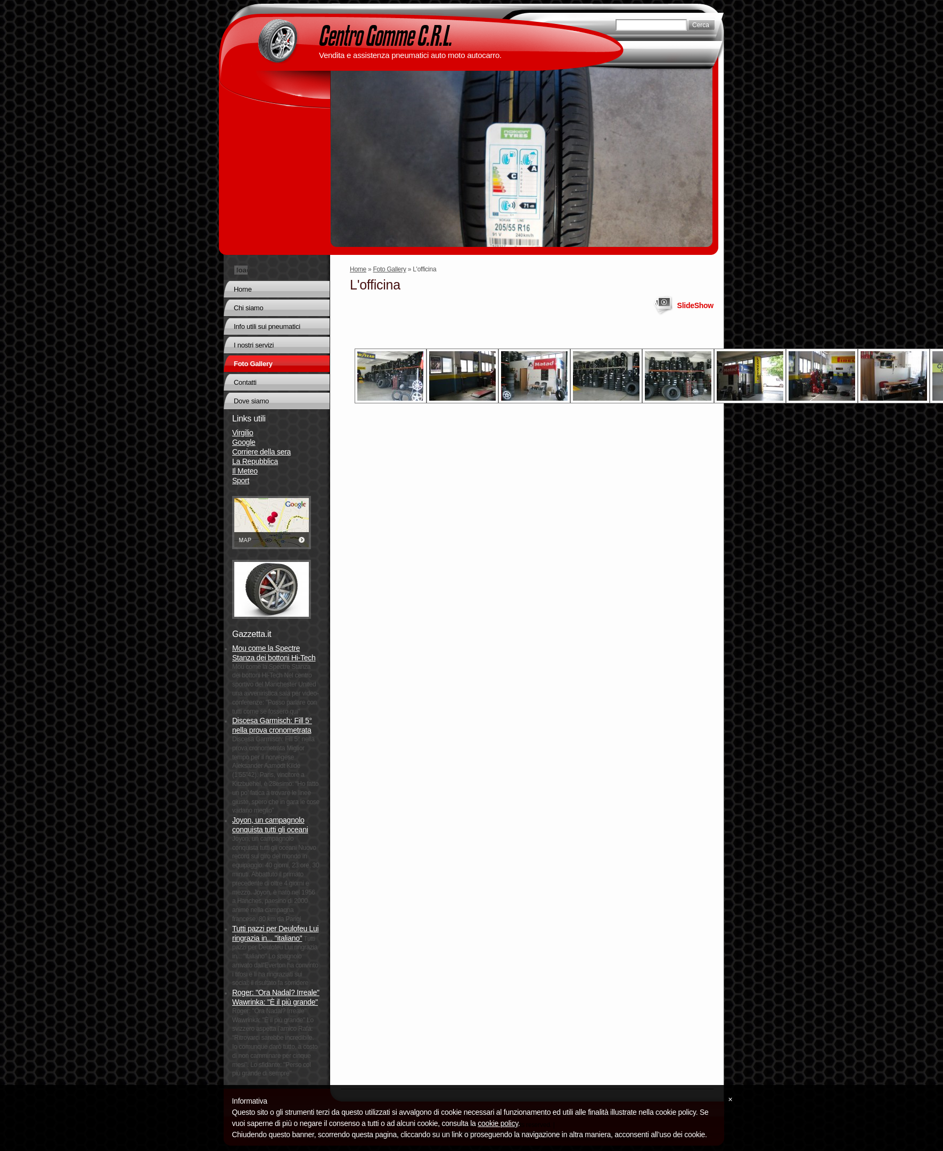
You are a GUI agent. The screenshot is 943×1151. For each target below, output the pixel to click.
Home (358, 269)
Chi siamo (248, 308)
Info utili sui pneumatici (267, 326)
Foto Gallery (389, 269)
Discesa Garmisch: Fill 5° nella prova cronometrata (272, 725)
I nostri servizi (254, 345)
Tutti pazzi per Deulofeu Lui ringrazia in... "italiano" (275, 933)
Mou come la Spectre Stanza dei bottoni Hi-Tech (274, 653)
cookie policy (498, 1123)
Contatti (245, 382)
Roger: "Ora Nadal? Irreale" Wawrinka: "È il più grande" (275, 997)
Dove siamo (251, 401)
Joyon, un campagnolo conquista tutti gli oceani (270, 825)
